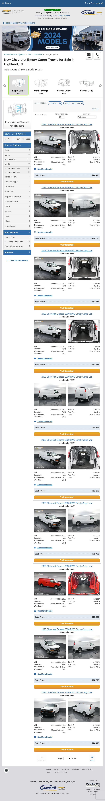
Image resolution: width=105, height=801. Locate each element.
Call (97, 56)
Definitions (65, 769)
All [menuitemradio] (8, 139)
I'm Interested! (67, 182)
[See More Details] (43, 169)
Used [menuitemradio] (27, 139)
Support (49, 772)
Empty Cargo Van (72, 103)
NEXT (92, 758)
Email (89, 56)
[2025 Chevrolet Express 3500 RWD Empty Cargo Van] (67, 187)
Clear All (95, 108)
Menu (6, 3)
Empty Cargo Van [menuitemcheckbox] (15, 242)
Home (48, 769)
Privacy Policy (87, 769)
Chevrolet (54, 103)
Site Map (75, 769)
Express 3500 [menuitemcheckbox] (13, 172)
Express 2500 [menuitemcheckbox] (13, 168)
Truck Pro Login (61, 772)
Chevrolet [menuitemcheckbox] (11, 159)
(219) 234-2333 (64, 15)
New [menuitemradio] (17, 139)
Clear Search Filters (17, 260)
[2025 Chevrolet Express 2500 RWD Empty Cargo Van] (67, 124)
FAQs (56, 769)
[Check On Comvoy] (6, 771)
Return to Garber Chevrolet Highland (19, 23)
